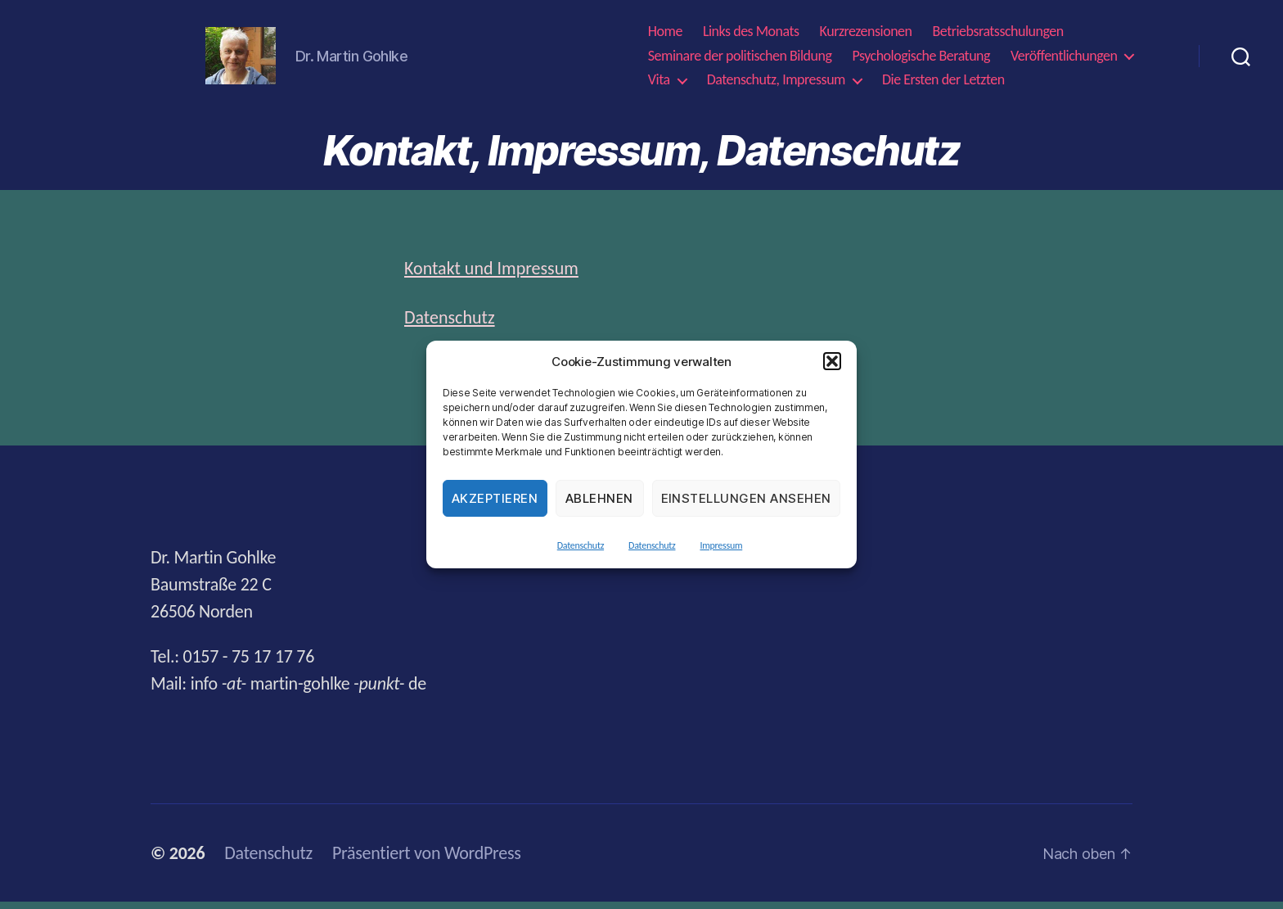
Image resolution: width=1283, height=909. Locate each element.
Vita (659, 84)
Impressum (721, 545)
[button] (832, 361)
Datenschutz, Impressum (776, 84)
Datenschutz (580, 545)
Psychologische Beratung (921, 59)
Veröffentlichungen (1064, 59)
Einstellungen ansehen (746, 498)
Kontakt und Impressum (491, 276)
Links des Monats (751, 35)
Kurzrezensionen (866, 35)
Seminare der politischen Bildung (740, 59)
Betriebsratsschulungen (998, 35)
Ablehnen (599, 498)
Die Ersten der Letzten (943, 84)
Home (665, 35)
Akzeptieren (495, 498)
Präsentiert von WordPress (426, 860)
